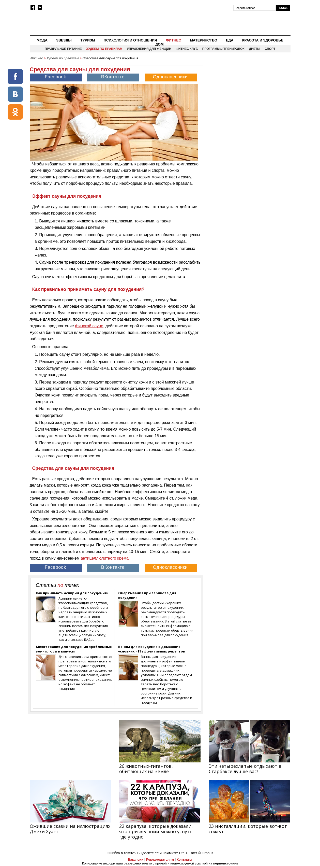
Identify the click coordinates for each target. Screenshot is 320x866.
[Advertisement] (247, 98)
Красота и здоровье (262, 40)
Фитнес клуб (187, 49)
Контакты (184, 859)
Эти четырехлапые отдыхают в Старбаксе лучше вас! (245, 768)
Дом (159, 44)
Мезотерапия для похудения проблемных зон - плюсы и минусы (74, 649)
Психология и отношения (130, 40)
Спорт (270, 49)
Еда (229, 40)
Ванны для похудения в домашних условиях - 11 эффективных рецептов (151, 649)
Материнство (203, 40)
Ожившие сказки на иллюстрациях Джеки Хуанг (70, 828)
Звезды (64, 40)
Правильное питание (63, 49)
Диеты (254, 49)
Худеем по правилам (104, 49)
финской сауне (89, 326)
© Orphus (205, 853)
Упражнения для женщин (149, 49)
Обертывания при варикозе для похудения (147, 595)
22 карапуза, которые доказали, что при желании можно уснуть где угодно (156, 831)
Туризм (87, 40)
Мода (42, 40)
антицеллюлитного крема (105, 558)
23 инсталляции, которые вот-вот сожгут (248, 828)
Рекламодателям (160, 859)
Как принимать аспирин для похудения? (72, 593)
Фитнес (173, 40)
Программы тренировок (223, 49)
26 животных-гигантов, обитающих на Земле (146, 768)
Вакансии (135, 859)
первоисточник (225, 863)
